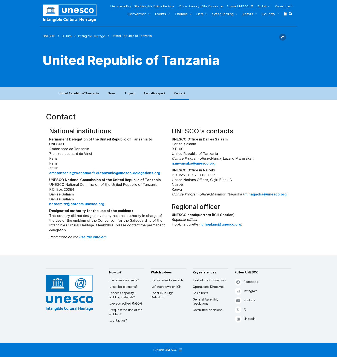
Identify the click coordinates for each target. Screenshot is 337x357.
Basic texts (200, 293)
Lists (199, 14)
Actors (247, 14)
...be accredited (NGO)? (125, 303)
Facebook (246, 282)
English (262, 6)
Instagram (246, 291)
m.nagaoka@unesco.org (265, 194)
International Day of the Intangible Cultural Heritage (142, 6)
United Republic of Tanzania (78, 93)
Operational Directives (208, 286)
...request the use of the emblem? (125, 312)
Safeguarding (223, 14)
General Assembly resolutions (205, 301)
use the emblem (92, 237)
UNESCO (49, 36)
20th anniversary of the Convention (200, 6)
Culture (67, 36)
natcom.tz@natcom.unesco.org (76, 204)
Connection (282, 6)
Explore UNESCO (240, 6)
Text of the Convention (209, 280)
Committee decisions (207, 310)
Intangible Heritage (91, 36)
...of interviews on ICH (166, 286)
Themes (181, 14)
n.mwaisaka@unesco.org (193, 163)
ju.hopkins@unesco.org (221, 224)
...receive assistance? (124, 280)
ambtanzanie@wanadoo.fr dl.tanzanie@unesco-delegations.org (104, 173)
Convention (137, 14)
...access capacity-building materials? (122, 295)
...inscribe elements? (123, 286)
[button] (291, 15)
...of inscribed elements (167, 280)
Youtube (245, 300)
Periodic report (154, 93)
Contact (179, 93)
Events (160, 14)
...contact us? (118, 320)
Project (129, 93)
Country (268, 14)
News (112, 93)
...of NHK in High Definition (162, 295)
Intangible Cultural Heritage (69, 19)
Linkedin (245, 319)
